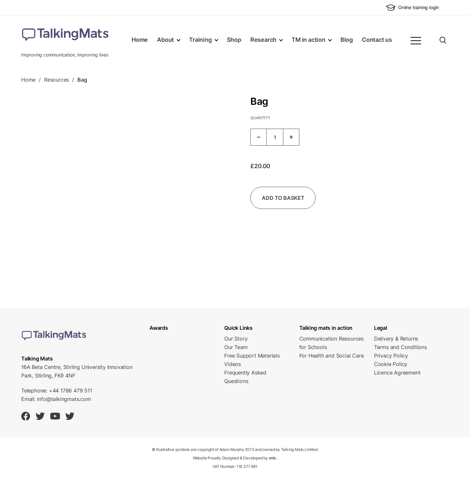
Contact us (377, 39)
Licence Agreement (397, 372)
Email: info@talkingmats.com (56, 399)
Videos (232, 364)
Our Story (235, 338)
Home (140, 39)
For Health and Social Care (331, 355)
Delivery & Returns (396, 338)
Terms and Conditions (400, 347)
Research (263, 39)
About (165, 39)
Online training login (412, 7)
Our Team (235, 347)
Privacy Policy (391, 355)
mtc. (273, 457)
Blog (346, 39)
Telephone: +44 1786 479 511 (56, 390)
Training (200, 39)
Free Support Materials (252, 355)
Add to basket (283, 198)
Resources (56, 79)
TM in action (308, 39)
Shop (234, 39)
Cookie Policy (390, 364)
